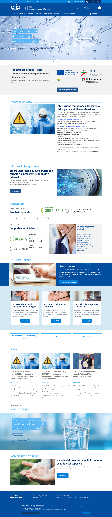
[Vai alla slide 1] (53, 61)
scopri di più (15, 191)
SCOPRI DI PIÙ (81, 250)
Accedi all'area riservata (69, 282)
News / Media (48, 14)
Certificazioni (29, 2)
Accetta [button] (86, 513)
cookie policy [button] (41, 505)
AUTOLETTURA (56, 321)
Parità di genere (41, 2)
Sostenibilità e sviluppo (69, 14)
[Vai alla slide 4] (58, 61)
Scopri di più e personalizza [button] (30, 513)
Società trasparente (16, 2)
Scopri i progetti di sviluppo (67, 90)
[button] (89, 502)
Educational (57, 14)
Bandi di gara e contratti (56, 2)
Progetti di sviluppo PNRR (35, 14)
